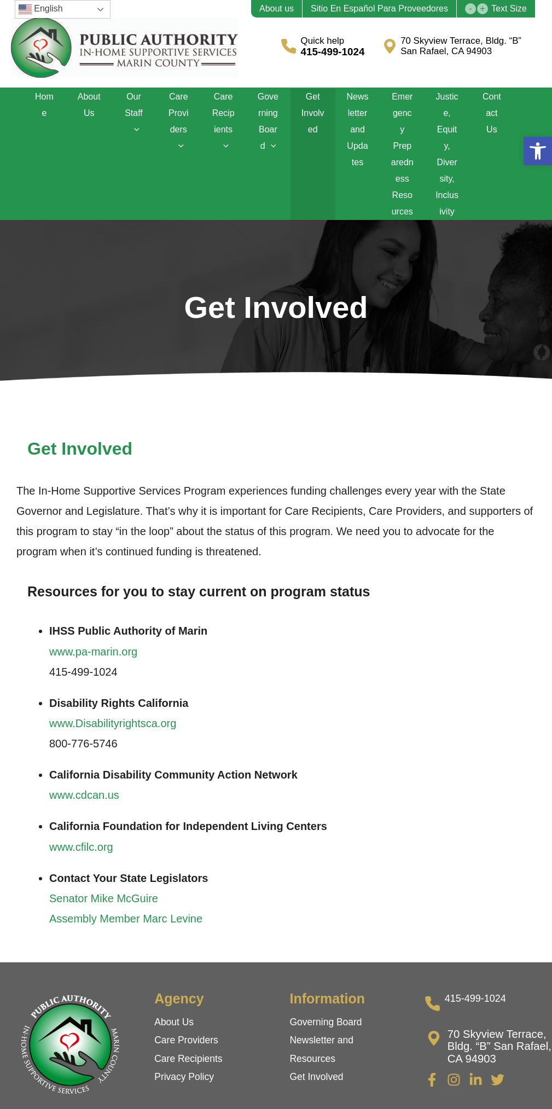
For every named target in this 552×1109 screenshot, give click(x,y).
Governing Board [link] (268, 118)
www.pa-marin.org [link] (93, 630)
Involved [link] (327, 1054)
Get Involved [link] (313, 110)
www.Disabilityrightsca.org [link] (112, 701)
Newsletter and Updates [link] (357, 118)
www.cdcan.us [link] (84, 773)
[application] (134, 118)
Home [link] (44, 101)
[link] (538, 151)
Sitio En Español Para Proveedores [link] (379, 9)
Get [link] (299, 1054)
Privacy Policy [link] (185, 1054)
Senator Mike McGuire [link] (103, 876)
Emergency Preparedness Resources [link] (402, 142)
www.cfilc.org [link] (81, 825)
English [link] (41, 9)
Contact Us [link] (492, 110)
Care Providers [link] (178, 118)
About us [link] (276, 9)
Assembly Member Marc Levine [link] (125, 897)
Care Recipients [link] (223, 118)
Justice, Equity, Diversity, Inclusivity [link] (447, 126)
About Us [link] (89, 101)
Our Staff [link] (134, 110)
